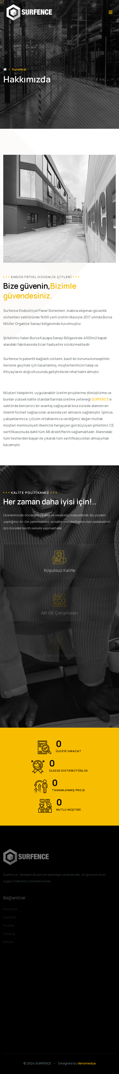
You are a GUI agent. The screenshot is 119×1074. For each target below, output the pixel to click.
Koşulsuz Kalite (59, 572)
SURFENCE (43, 1063)
